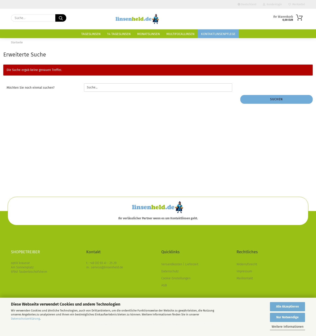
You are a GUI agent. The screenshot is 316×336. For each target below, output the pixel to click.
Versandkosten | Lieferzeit (179, 264)
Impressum (244, 271)
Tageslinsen (91, 34)
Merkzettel (296, 4)
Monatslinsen (148, 34)
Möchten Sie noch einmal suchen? (30, 88)
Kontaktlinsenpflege (218, 34)
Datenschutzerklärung (25, 318)
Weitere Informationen (287, 327)
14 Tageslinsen (119, 34)
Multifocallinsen (180, 34)
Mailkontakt (245, 278)
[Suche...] (60, 18)
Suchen (276, 99)
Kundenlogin (272, 4)
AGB (164, 285)
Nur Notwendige (287, 317)
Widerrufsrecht (247, 264)
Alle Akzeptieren (287, 306)
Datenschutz (170, 271)
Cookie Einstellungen (175, 278)
